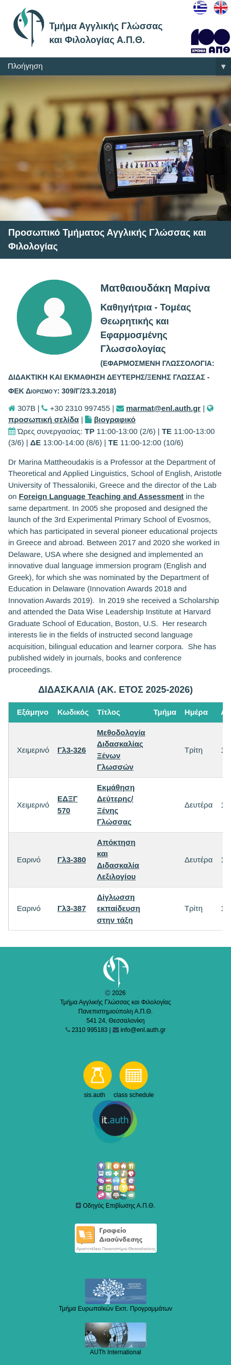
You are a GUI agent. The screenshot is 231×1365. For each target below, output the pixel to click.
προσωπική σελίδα (43, 419)
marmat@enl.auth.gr (163, 408)
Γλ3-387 (71, 908)
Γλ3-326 (71, 750)
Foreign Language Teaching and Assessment (101, 496)
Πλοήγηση (119, 66)
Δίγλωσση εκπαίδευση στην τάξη (118, 908)
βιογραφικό (114, 419)
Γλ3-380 (71, 859)
